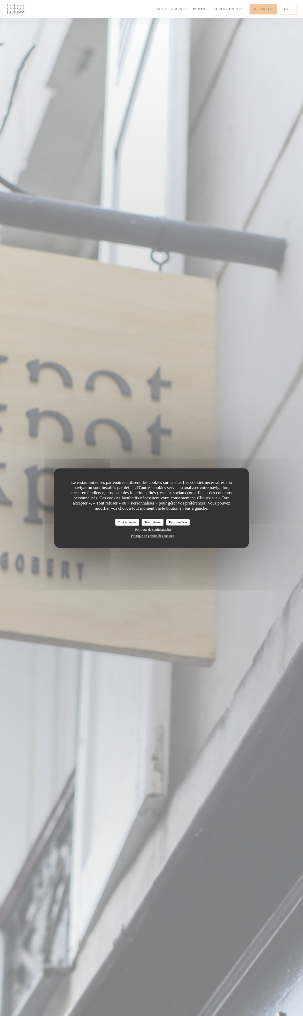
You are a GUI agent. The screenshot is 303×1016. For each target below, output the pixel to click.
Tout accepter (127, 522)
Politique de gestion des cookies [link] (152, 536)
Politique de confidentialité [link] (153, 529)
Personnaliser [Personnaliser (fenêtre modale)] (178, 522)
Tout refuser (153, 522)
